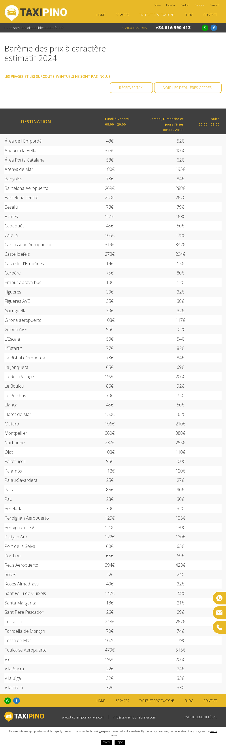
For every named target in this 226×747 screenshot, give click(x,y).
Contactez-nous (134, 28)
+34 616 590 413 (173, 27)
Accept (106, 742)
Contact (210, 15)
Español (170, 5)
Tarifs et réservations (157, 15)
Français (199, 5)
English (185, 5)
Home (100, 15)
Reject (119, 742)
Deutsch (214, 5)
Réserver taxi (131, 87)
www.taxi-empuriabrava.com (83, 717)
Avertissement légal (201, 717)
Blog (189, 15)
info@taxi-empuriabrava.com (134, 717)
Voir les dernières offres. (187, 87)
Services (122, 15)
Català (157, 5)
